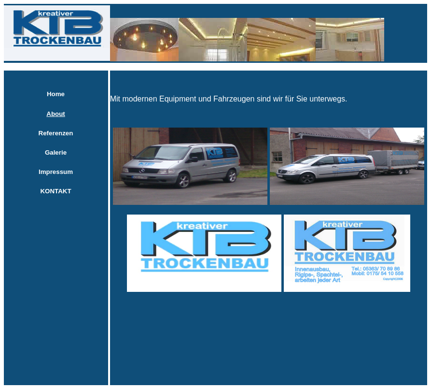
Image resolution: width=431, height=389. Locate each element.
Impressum (56, 171)
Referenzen (56, 133)
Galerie (56, 152)
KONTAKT (55, 191)
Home (56, 94)
